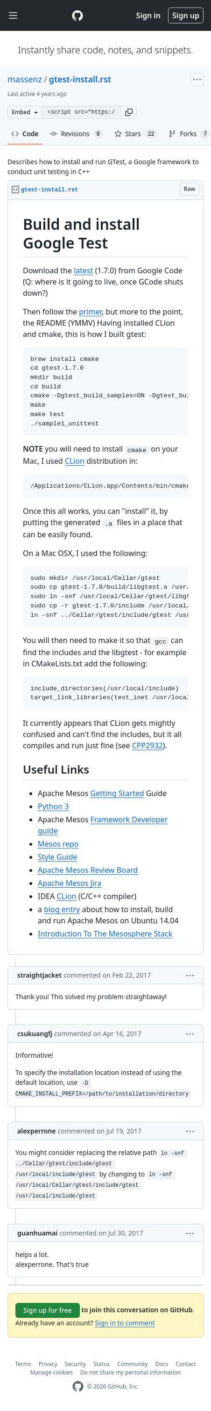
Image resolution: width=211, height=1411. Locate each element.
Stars (136, 134)
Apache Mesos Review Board (88, 870)
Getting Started (117, 793)
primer (90, 312)
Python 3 (53, 806)
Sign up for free (47, 1310)
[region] (105, 577)
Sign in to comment (125, 1322)
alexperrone (36, 1130)
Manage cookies (51, 1372)
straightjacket (39, 975)
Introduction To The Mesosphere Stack (105, 933)
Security (75, 1364)
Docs (162, 1364)
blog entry (62, 909)
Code (25, 133)
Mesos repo (58, 844)
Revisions (76, 134)
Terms (23, 1364)
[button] (129, 112)
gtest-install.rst (80, 79)
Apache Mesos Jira (69, 883)
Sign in (148, 15)
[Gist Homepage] (77, 15)
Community (132, 1364)
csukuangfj (34, 1033)
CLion (74, 461)
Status (101, 1364)
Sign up (185, 15)
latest (83, 270)
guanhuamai (37, 1232)
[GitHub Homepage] (78, 1386)
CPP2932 (147, 745)
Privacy (48, 1364)
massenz (24, 79)
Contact (186, 1364)
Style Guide (57, 857)
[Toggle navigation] (13, 16)
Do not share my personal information (130, 1372)
